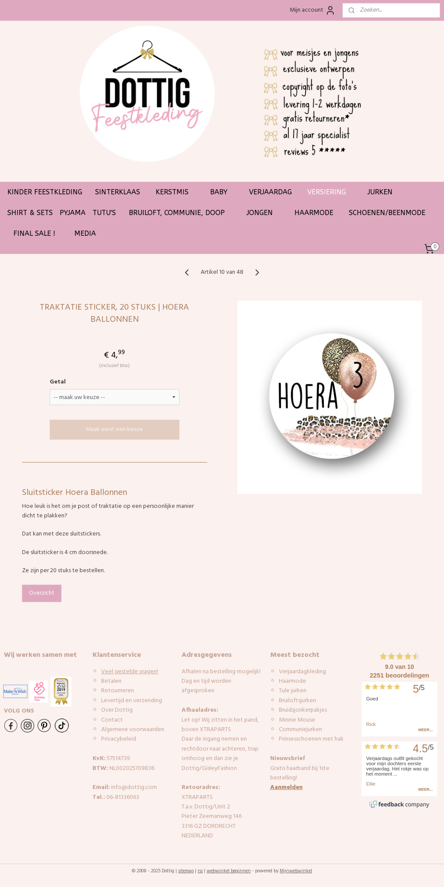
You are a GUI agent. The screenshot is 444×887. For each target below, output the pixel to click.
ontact (114, 720)
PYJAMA (73, 213)
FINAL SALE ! (34, 233)
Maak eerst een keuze (114, 430)
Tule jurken (293, 691)
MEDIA (85, 233)
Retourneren (117, 691)
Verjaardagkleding (302, 672)
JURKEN (384, 192)
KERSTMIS (176, 192)
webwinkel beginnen (229, 871)
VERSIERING (331, 192)
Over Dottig (117, 710)
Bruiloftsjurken (297, 701)
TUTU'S (104, 213)
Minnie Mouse (297, 720)
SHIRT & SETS (30, 213)
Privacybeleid (118, 739)
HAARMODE (318, 213)
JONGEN (263, 213)
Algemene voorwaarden (132, 730)
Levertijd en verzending (131, 701)
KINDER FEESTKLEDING (44, 192)
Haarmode (292, 681)
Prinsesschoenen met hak (311, 739)
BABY (223, 192)
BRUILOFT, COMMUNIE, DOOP (181, 213)
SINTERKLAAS (122, 192)
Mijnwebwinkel (296, 871)
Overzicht (41, 593)
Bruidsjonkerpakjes (303, 710)
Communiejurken (300, 730)
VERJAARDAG (274, 192)
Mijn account (312, 10)
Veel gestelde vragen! (129, 672)
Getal (58, 382)
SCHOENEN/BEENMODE (391, 213)
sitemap (186, 871)
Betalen (111, 681)
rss (200, 871)
